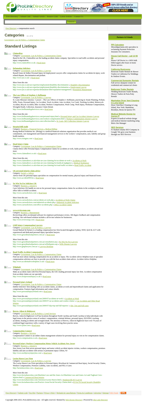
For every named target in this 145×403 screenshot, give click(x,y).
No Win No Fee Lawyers (68, 242)
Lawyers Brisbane (46, 246)
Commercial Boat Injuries (34, 377)
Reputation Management (82, 89)
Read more (41, 63)
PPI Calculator (117, 45)
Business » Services (28, 333)
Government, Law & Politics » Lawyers (36, 71)
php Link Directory (100, 400)
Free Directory (11, 28)
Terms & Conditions (85, 393)
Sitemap (106, 393)
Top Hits (32, 393)
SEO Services (117, 127)
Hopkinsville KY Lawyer (72, 380)
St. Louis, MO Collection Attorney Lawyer (73, 121)
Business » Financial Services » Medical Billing (39, 129)
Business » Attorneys (29, 186)
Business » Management (30, 213)
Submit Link (22, 393)
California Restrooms (120, 69)
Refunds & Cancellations (66, 393)
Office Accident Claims (63, 205)
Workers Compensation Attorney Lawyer (81, 119)
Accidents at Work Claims (65, 200)
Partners (40, 393)
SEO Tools (114, 393)
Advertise (97, 393)
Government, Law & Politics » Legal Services (38, 313)
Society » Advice (27, 173)
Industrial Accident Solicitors (68, 202)
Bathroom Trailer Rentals (122, 89)
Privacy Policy (49, 393)
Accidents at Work (79, 160)
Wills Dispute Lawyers (68, 244)
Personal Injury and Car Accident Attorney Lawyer (79, 116)
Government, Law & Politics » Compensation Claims (24, 40)
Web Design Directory (73, 400)
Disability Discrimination (80, 85)
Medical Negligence (81, 163)
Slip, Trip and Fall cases (79, 306)
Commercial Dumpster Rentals (125, 80)
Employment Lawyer (78, 87)
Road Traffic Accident (82, 165)
